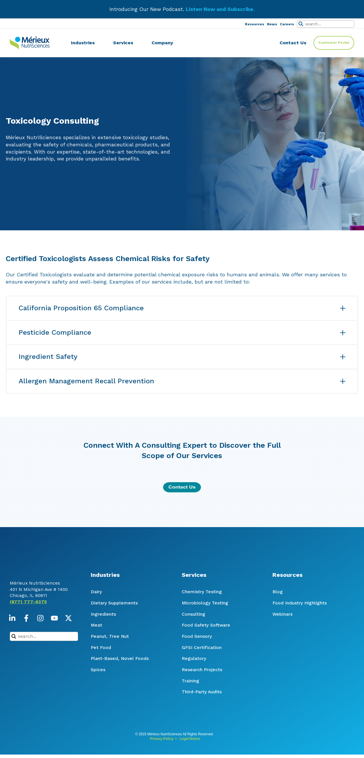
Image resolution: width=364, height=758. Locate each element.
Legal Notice (189, 739)
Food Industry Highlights (299, 602)
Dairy (96, 591)
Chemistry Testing (202, 591)
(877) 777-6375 (28, 616)
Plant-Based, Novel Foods (120, 658)
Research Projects (202, 669)
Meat (96, 625)
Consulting (193, 614)
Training (190, 680)
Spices (98, 669)
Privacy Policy (161, 739)
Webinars (282, 614)
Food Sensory (197, 636)
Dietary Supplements (114, 602)
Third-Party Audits (202, 691)
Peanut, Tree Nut (110, 636)
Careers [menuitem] (287, 24)
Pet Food (101, 647)
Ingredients (103, 614)
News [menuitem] (272, 24)
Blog (277, 591)
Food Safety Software (206, 625)
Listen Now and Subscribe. (220, 9)
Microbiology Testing (205, 602)
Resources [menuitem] (254, 24)
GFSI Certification (202, 647)
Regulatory (194, 658)
